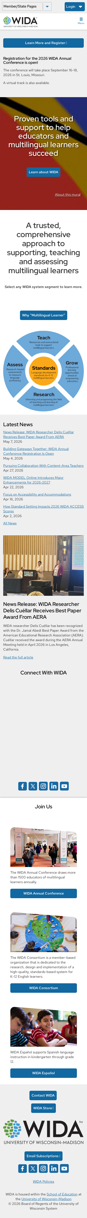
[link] (43, 371)
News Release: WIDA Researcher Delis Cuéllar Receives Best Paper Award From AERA (38, 434)
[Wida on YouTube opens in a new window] (64, 786)
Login (70, 6)
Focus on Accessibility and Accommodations (37, 494)
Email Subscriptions (42, 1156)
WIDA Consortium (43, 988)
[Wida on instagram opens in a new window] (43, 786)
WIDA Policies (43, 1181)
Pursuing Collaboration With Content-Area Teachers (43, 465)
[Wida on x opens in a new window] (33, 786)
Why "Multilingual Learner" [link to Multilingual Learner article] (43, 315)
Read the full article (18, 657)
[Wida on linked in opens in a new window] (53, 786)
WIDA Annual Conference (43, 893)
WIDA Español (43, 1073)
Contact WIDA (43, 1095)
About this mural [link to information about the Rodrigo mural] (68, 194)
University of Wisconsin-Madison (46, 1199)
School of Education (62, 1194)
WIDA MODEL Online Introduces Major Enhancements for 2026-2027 (33, 480)
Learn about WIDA (43, 172)
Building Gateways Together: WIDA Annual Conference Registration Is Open (36, 451)
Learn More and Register (45, 43)
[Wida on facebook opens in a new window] (22, 786)
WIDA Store (42, 1108)
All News (10, 523)
